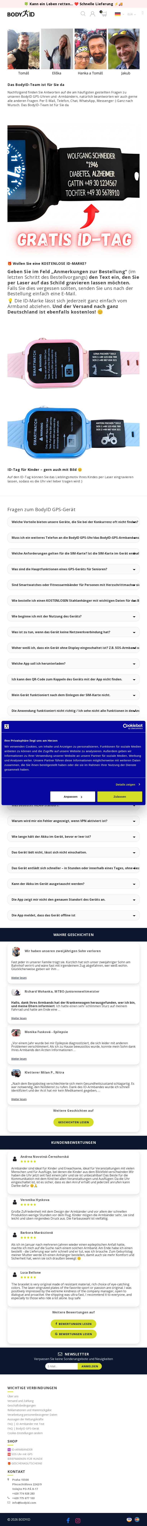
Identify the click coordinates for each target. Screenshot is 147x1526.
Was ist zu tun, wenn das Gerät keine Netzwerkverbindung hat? (61, 632)
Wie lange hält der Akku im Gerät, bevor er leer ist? (51, 836)
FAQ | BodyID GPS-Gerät (23, 1428)
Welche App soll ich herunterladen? (38, 663)
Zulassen (120, 796)
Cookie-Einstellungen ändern (25, 1433)
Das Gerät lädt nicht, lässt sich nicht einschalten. (49, 852)
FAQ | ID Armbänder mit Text (25, 1424)
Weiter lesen (19, 978)
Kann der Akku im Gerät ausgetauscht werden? (48, 884)
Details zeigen (125, 784)
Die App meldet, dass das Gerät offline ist (43, 915)
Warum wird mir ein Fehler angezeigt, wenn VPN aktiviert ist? (59, 821)
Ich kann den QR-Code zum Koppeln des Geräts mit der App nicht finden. (67, 679)
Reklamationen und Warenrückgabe (29, 1410)
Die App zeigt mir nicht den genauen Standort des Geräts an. (58, 899)
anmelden (90, 1366)
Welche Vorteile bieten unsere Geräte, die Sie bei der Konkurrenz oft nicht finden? (75, 522)
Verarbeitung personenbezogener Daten (32, 1414)
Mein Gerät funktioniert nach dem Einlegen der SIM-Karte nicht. (61, 695)
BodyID (24, 1519)
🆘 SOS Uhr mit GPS (20, 1454)
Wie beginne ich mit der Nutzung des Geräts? (47, 616)
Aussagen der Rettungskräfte (25, 1419)
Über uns (13, 1396)
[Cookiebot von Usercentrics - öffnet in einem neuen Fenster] (126, 726)
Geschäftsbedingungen (21, 1405)
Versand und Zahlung (20, 1401)
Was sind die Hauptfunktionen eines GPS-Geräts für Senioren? (59, 569)
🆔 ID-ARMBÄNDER (20, 1449)
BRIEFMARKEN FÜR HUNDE (24, 1459)
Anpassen (73, 796)
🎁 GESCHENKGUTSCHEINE (24, 1463)
